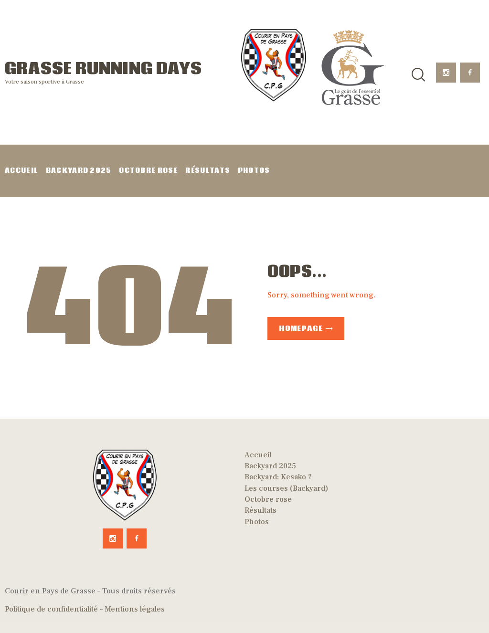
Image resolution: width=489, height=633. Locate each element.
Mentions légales (135, 609)
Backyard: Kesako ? (278, 477)
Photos (256, 522)
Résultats (260, 510)
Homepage (300, 328)
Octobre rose (268, 499)
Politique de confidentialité (51, 609)
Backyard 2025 (270, 466)
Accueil (257, 455)
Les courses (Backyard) (286, 488)
